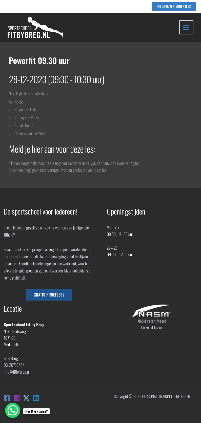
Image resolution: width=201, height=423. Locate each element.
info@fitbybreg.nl (17, 372)
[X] (26, 398)
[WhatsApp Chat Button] (12, 410)
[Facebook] (7, 398)
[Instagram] (16, 398)
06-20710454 (14, 365)
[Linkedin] (36, 398)
